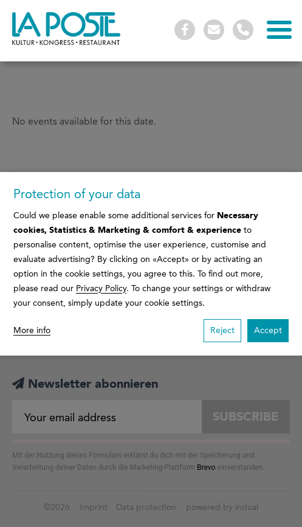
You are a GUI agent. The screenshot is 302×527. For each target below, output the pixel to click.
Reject (222, 330)
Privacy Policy (101, 288)
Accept (268, 330)
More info (31, 330)
